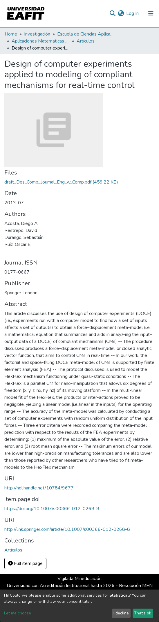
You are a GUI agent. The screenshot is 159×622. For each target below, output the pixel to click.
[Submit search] (112, 13)
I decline (121, 613)
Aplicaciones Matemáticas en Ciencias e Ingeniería (41, 41)
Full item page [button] (25, 563)
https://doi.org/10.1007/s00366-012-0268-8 (51, 508)
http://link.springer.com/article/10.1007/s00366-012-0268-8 (67, 529)
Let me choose (17, 613)
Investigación (37, 34)
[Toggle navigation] (151, 13)
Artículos (86, 41)
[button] (120, 13)
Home (11, 34)
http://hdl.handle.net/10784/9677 (39, 488)
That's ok (142, 613)
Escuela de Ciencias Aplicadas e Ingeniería (86, 34)
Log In (132, 13)
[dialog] (79, 605)
